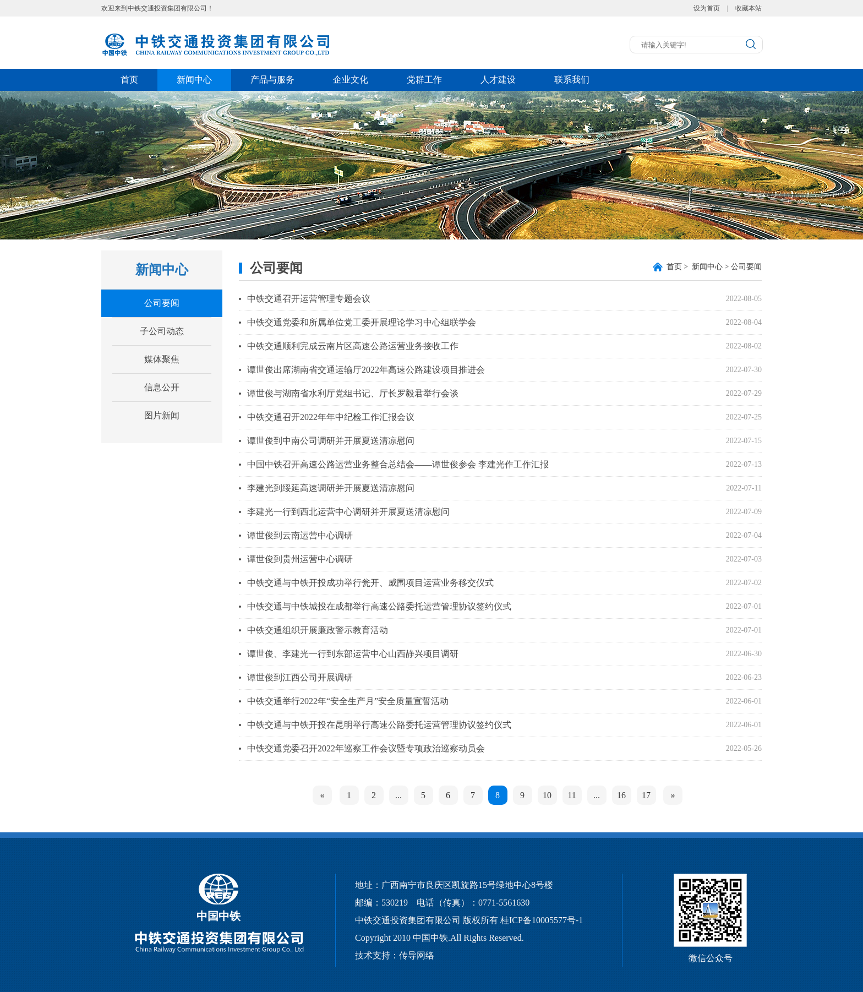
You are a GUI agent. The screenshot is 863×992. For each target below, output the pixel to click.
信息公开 (161, 387)
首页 (129, 79)
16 (621, 795)
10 (547, 795)
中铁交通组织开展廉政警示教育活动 (317, 630)
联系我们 (571, 79)
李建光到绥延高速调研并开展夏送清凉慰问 (330, 488)
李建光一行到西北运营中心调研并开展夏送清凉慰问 (348, 511)
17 (646, 795)
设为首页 (706, 8)
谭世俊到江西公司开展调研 (300, 677)
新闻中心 (194, 79)
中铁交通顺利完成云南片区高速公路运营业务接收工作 (352, 346)
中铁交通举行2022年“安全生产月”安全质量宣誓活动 (348, 701)
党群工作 (424, 79)
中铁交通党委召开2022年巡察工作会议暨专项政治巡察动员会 (366, 748)
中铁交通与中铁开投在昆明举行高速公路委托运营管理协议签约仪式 (379, 724)
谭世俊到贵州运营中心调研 (300, 559)
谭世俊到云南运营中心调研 (300, 535)
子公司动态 (162, 331)
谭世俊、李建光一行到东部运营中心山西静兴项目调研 (352, 653)
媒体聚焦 (161, 359)
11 (571, 795)
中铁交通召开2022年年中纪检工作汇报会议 (330, 417)
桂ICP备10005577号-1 (541, 920)
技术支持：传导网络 (394, 955)
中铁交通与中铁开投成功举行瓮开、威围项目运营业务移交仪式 (370, 582)
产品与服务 (272, 79)
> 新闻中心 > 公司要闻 (714, 267)
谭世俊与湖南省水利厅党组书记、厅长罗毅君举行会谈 (352, 393)
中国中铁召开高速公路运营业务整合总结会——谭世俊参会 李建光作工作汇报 (398, 464)
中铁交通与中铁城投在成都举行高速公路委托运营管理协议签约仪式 (379, 606)
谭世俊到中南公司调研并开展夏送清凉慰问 (330, 440)
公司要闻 (161, 303)
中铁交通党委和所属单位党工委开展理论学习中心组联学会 (361, 322)
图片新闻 (161, 415)
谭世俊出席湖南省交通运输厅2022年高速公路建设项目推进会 (366, 369)
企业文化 (350, 79)
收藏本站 (748, 8)
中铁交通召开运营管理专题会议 (308, 298)
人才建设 (498, 79)
